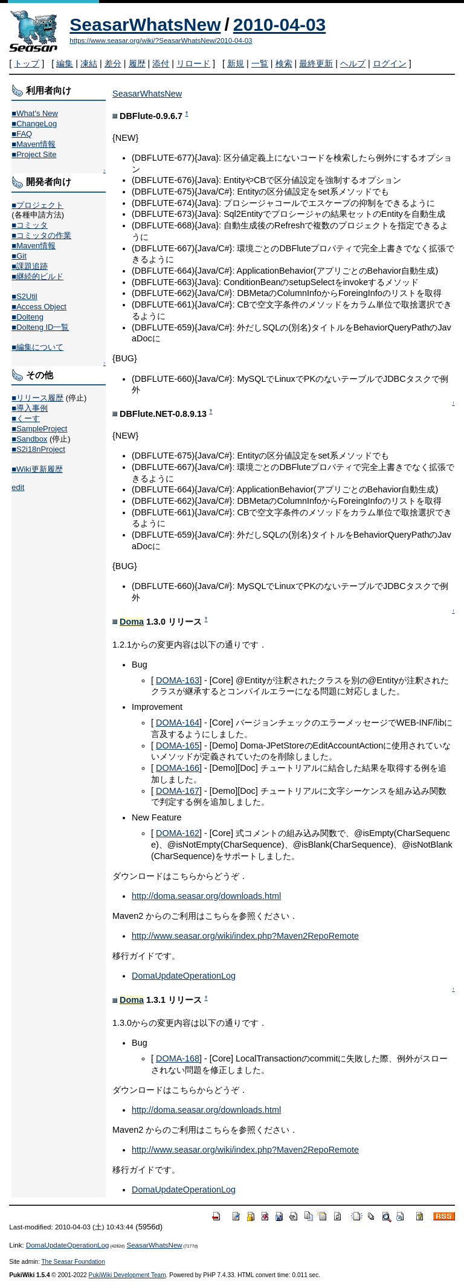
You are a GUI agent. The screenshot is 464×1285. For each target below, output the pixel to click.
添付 (160, 63)
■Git (18, 255)
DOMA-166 (177, 768)
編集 (64, 63)
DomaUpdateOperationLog (184, 976)
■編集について (37, 347)
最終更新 (316, 63)
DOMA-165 (177, 745)
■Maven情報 (33, 144)
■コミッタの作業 (41, 235)
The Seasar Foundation (73, 1261)
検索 (284, 63)
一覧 (259, 63)
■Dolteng (27, 316)
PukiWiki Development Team (127, 1275)
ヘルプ (353, 63)
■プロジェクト (37, 205)
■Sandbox (29, 438)
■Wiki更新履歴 (36, 469)
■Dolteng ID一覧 (40, 327)
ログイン (390, 63)
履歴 (137, 63)
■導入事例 (29, 408)
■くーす (25, 418)
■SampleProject (39, 428)
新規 (235, 63)
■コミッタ (29, 225)
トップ (26, 63)
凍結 (88, 63)
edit (17, 487)
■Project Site (33, 154)
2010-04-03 (279, 24)
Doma (132, 621)
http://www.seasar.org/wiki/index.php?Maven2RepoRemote (245, 936)
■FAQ (21, 133)
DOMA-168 (177, 1058)
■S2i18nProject (38, 449)
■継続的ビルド (37, 276)
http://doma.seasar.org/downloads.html (206, 896)
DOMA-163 (177, 680)
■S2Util (24, 296)
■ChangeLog (34, 123)
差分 (113, 63)
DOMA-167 (177, 791)
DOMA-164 (177, 722)
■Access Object (38, 306)
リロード (193, 63)
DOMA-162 (177, 833)
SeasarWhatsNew (145, 24)
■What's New (34, 113)
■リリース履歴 (37, 397)
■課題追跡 (29, 266)
